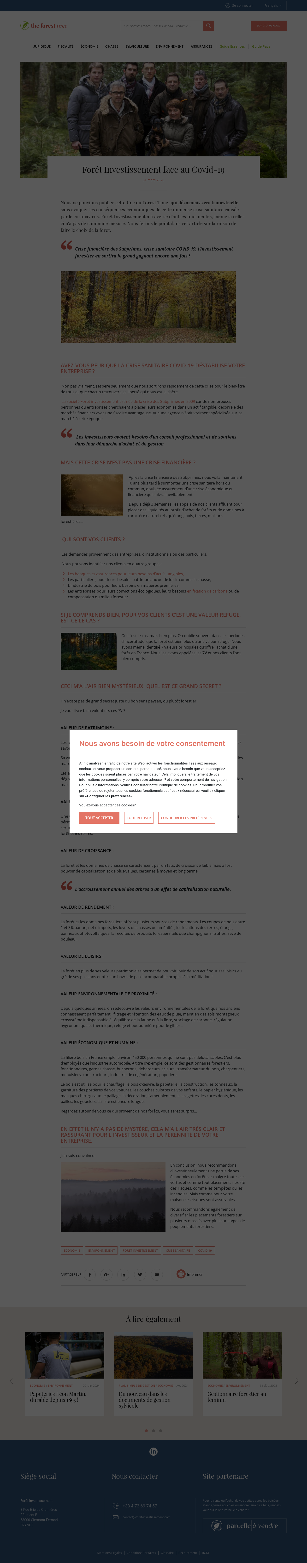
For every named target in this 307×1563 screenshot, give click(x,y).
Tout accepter (99, 817)
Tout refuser (139, 818)
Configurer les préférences (186, 818)
